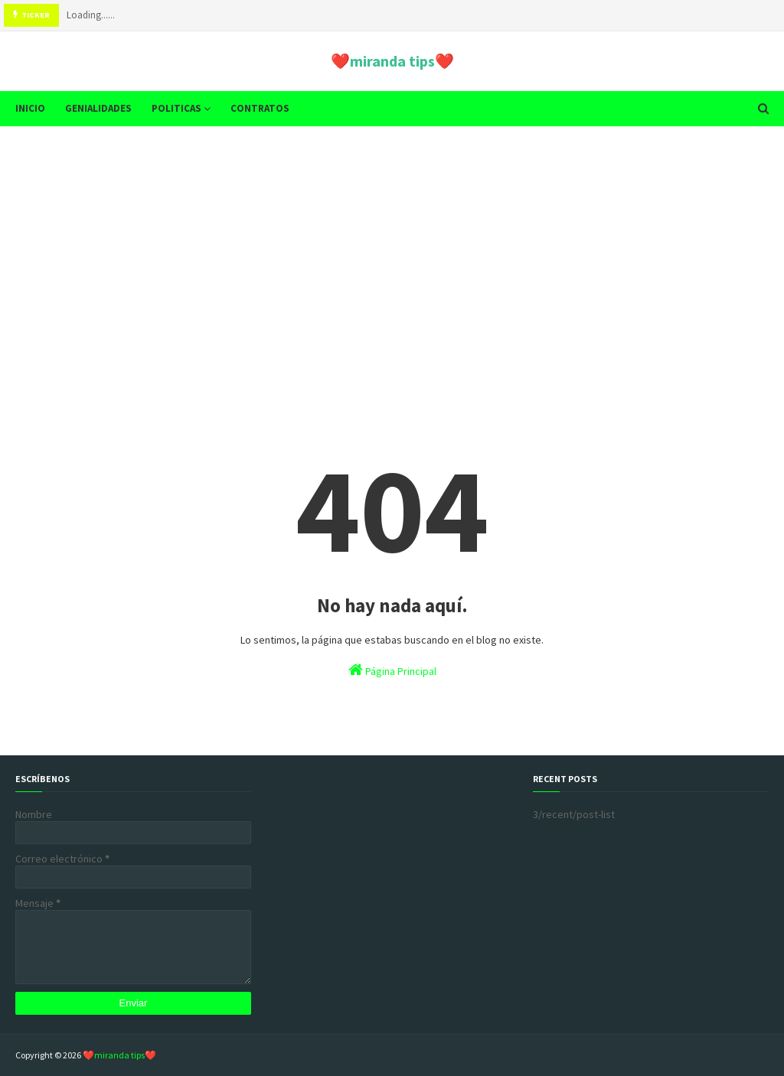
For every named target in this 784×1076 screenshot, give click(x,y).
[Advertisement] (392, 256)
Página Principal (392, 670)
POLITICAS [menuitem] (176, 108)
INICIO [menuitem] (30, 108)
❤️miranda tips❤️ (392, 60)
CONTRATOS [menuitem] (259, 108)
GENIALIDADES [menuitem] (98, 108)
